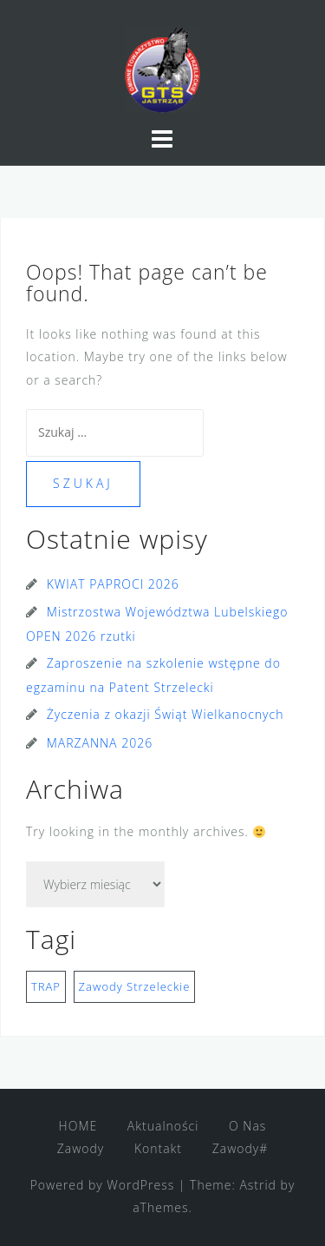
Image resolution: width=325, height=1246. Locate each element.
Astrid (257, 1185)
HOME (78, 1125)
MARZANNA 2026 (100, 743)
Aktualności (163, 1125)
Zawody (81, 1148)
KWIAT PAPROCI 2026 (113, 584)
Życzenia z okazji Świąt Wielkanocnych (165, 714)
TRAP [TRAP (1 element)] (46, 986)
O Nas (247, 1125)
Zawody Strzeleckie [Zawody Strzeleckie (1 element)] (135, 986)
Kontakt (158, 1148)
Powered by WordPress (102, 1185)
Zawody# (240, 1148)
